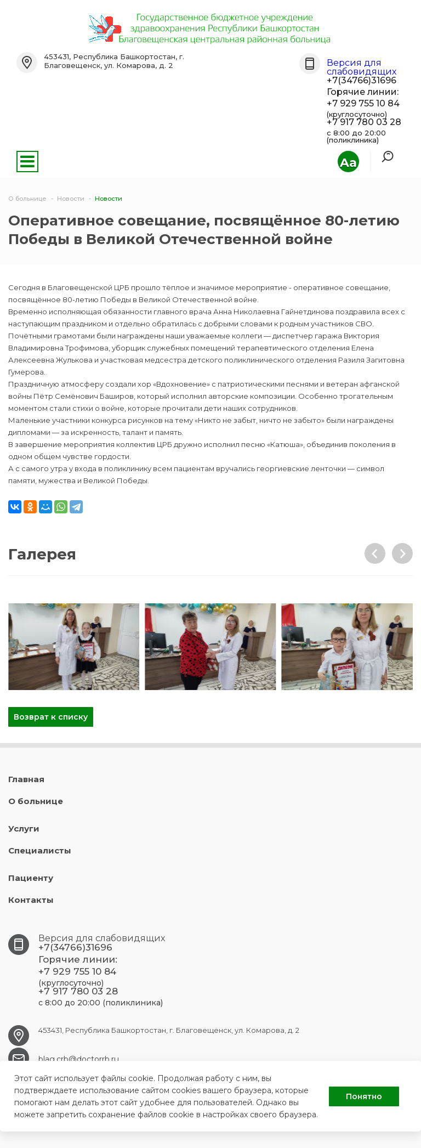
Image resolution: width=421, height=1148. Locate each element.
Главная (26, 779)
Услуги (23, 828)
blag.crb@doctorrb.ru (78, 1059)
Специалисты (39, 850)
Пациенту (30, 878)
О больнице (35, 801)
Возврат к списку (51, 717)
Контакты (31, 900)
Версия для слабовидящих (361, 67)
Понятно (364, 1096)
